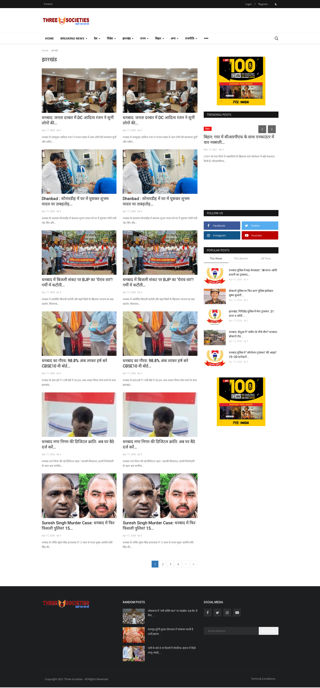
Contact (48, 4)
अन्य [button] (174, 38)
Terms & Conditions (263, 679)
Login (248, 4)
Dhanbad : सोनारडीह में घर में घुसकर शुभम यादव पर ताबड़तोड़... (75, 201)
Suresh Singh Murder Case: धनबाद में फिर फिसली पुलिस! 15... (78, 525)
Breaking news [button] (73, 38)
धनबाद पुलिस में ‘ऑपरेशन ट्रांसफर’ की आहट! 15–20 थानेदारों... (252, 355)
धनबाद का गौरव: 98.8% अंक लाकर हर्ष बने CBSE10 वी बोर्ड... (74, 363)
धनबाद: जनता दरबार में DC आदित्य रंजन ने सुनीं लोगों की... (78, 120)
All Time (266, 258)
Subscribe (269, 631)
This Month (241, 258)
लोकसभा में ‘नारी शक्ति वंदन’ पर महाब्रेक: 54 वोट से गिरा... (172, 614)
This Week (216, 258)
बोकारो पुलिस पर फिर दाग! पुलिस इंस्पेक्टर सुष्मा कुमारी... (251, 293)
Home (49, 38)
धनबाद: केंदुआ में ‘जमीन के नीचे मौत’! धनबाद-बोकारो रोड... (253, 334)
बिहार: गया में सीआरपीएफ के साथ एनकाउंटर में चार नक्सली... (239, 139)
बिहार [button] (159, 38)
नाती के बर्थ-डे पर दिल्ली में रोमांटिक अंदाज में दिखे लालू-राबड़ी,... (172, 651)
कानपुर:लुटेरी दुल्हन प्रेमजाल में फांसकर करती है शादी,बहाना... (170, 632)
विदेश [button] (111, 38)
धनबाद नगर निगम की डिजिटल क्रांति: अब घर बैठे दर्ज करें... (78, 444)
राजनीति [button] (191, 38)
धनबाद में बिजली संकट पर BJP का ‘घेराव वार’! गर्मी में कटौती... (77, 282)
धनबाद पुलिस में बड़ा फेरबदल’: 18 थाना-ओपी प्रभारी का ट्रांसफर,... (253, 272)
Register (263, 4)
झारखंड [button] (128, 38)
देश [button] (97, 38)
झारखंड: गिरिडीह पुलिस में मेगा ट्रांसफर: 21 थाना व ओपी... (251, 313)
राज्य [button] (144, 38)
